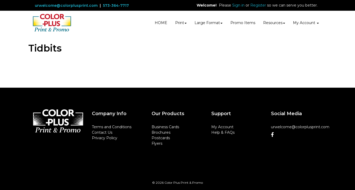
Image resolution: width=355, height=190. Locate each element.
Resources (274, 22)
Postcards (161, 138)
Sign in (238, 5)
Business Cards (165, 127)
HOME (161, 22)
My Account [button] (306, 22)
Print (181, 22)
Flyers (157, 143)
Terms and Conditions (111, 127)
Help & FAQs (223, 132)
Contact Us (102, 132)
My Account (222, 127)
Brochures (161, 132)
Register (258, 5)
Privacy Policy (104, 138)
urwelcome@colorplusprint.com (66, 5)
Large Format (209, 22)
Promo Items (242, 22)
